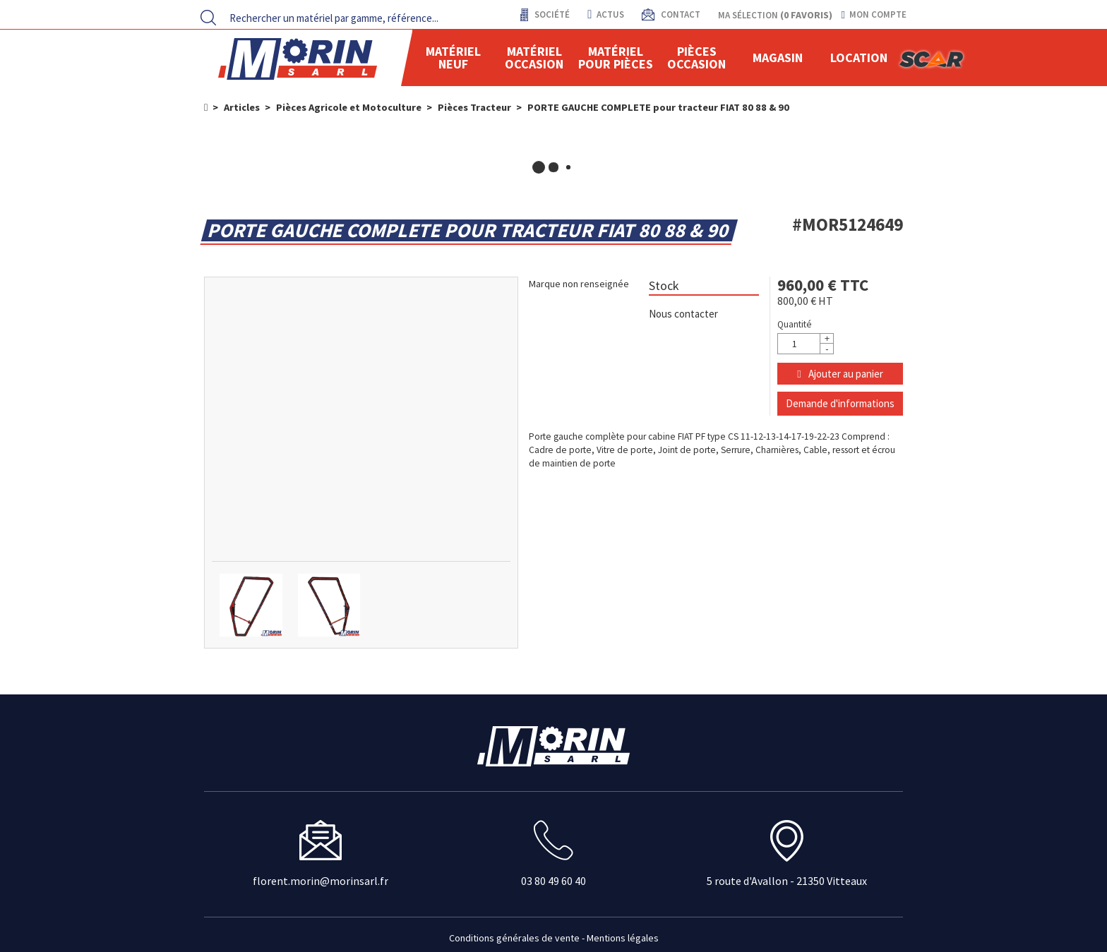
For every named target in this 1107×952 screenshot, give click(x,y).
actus (605, 14)
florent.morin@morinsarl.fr (320, 881)
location (858, 57)
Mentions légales (623, 938)
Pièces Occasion (696, 57)
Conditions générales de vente (514, 938)
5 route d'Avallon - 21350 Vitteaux (787, 881)
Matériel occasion (534, 57)
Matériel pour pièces (615, 57)
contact (679, 14)
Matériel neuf (453, 57)
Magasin (778, 57)
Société (551, 14)
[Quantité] (805, 343)
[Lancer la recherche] (208, 17)
